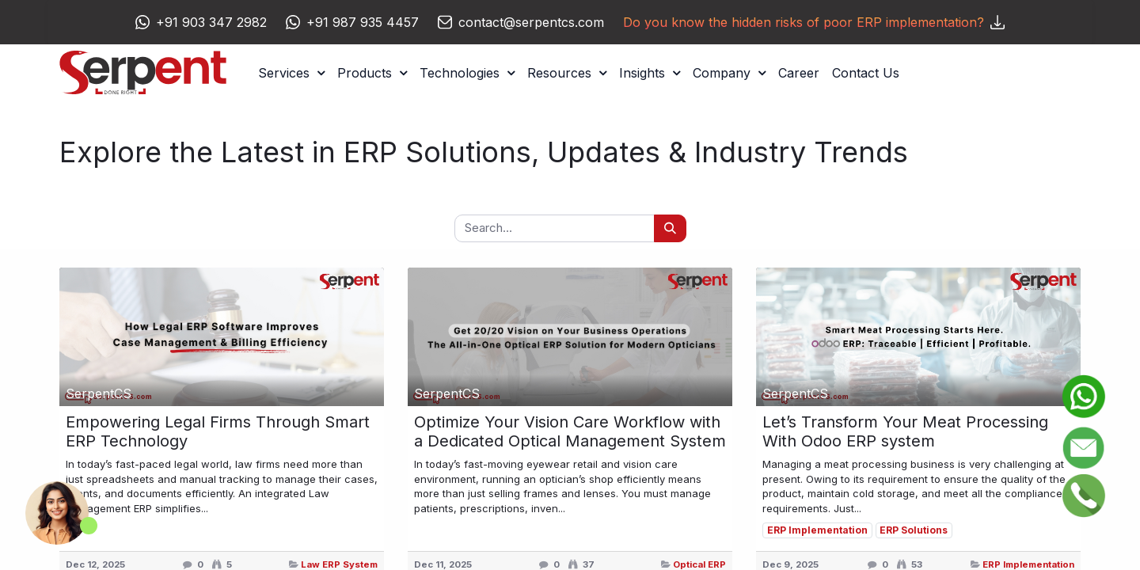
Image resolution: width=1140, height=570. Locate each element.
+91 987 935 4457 (362, 22)
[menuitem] (799, 73)
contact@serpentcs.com (531, 22)
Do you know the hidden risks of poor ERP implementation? (814, 22)
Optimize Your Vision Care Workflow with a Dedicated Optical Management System (570, 431)
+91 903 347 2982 (211, 22)
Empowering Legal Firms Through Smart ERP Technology (218, 431)
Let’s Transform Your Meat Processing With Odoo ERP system (905, 431)
